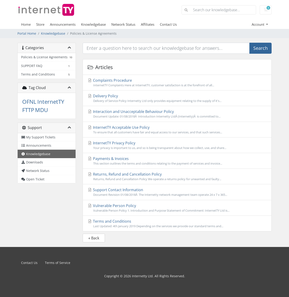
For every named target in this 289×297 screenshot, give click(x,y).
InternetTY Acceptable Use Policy (177, 129)
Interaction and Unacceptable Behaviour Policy (177, 114)
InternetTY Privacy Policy (177, 145)
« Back (93, 238)
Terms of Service (57, 263)
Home (26, 24)
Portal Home (26, 33)
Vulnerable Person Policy (177, 208)
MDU (41, 110)
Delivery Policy (177, 98)
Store (40, 24)
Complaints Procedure (177, 82)
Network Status (123, 24)
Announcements (63, 24)
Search (260, 48)
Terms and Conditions (177, 223)
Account (258, 24)
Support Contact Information (177, 192)
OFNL (29, 101)
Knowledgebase (93, 24)
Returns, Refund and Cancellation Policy (177, 176)
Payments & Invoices (177, 161)
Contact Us (168, 24)
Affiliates (147, 24)
